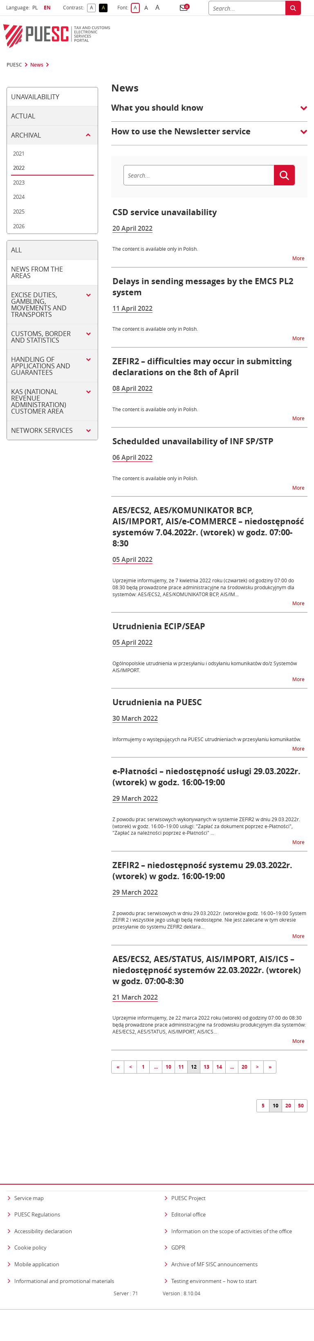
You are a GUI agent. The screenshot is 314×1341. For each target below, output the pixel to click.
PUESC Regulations (37, 1198)
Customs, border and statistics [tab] (41, 337)
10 (168, 1066)
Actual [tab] (23, 115)
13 (206, 1066)
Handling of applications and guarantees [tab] (40, 366)
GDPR (178, 1231)
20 (244, 1066)
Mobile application (36, 1248)
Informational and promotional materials (64, 1264)
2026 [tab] (19, 226)
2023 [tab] (19, 182)
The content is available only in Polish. (155, 248)
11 (181, 1066)
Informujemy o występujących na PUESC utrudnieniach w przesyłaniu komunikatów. (206, 739)
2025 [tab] (19, 211)
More (299, 257)
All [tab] (16, 249)
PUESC (14, 65)
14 (219, 1066)
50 (301, 1105)
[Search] (247, 8)
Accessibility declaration (43, 1214)
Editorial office (188, 1198)
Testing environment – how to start (214, 1264)
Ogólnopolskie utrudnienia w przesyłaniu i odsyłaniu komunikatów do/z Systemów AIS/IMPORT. (204, 666)
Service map (29, 1181)
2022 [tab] (19, 168)
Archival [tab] (26, 135)
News (36, 65)
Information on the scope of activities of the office (231, 1214)
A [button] (93, 8)
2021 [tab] (19, 153)
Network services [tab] (42, 430)
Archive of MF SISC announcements (214, 1248)
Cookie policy (30, 1231)
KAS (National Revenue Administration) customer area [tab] (38, 401)
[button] (183, 8)
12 (194, 1066)
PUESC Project (188, 1181)
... (156, 1066)
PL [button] (36, 7)
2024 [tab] (19, 196)
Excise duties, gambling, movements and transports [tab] (39, 304)
